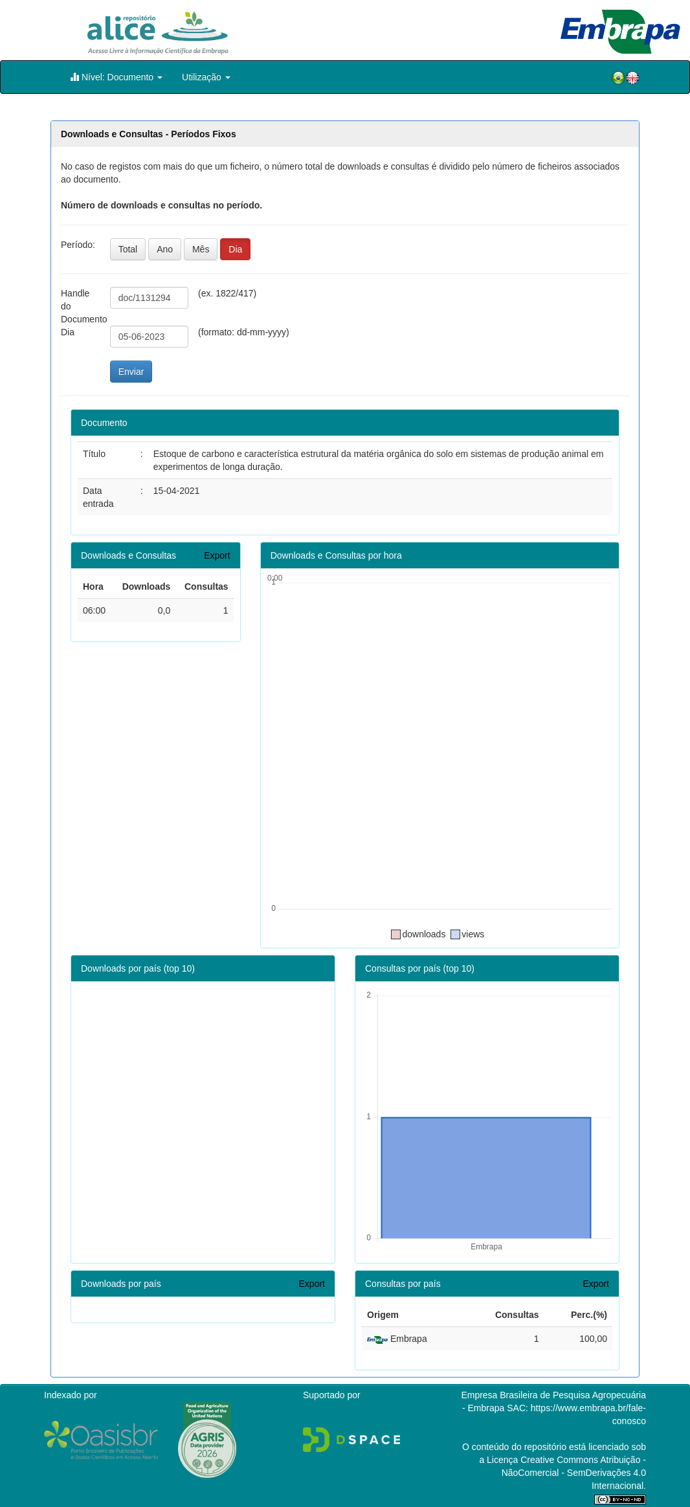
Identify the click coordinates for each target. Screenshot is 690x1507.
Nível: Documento (116, 76)
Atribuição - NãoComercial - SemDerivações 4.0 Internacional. (574, 1473)
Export (217, 555)
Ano (165, 249)
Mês (200, 249)
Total (128, 249)
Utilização (206, 77)
